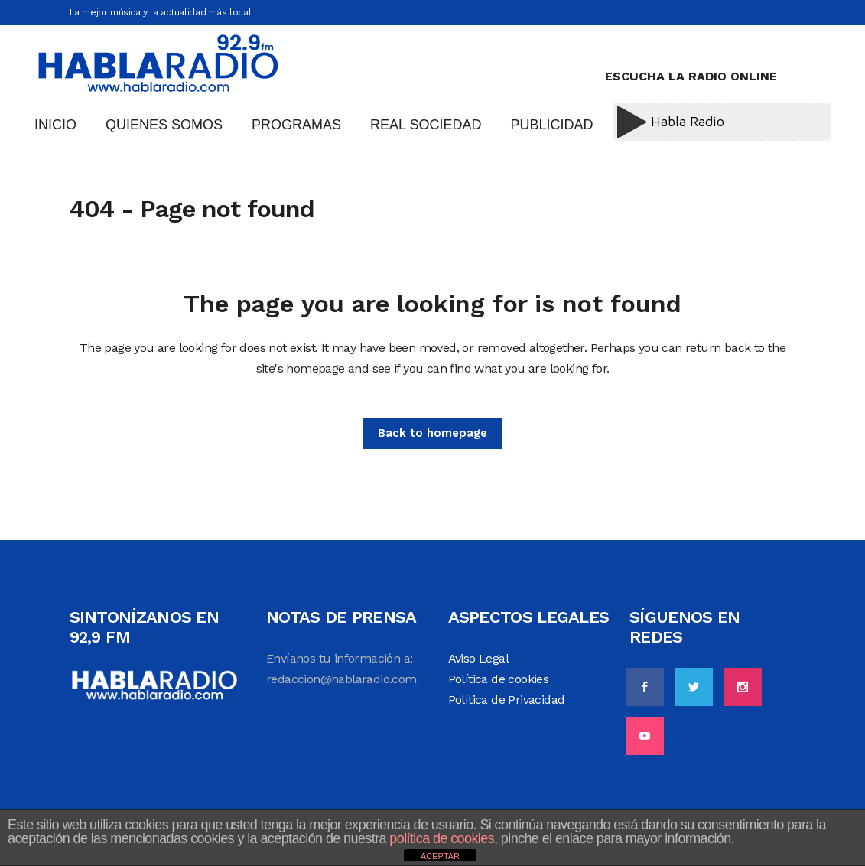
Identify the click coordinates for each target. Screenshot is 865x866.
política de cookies (441, 838)
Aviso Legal (478, 658)
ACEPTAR (440, 856)
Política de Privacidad (506, 699)
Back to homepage (432, 433)
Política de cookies (498, 679)
